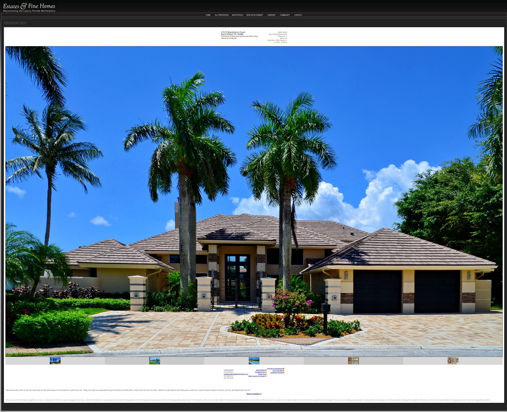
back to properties (253, 394)
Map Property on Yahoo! (256, 376)
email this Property (276, 372)
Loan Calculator (277, 370)
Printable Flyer (260, 372)
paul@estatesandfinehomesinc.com (236, 374)
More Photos (260, 370)
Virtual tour (261, 374)
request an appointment (275, 368)
